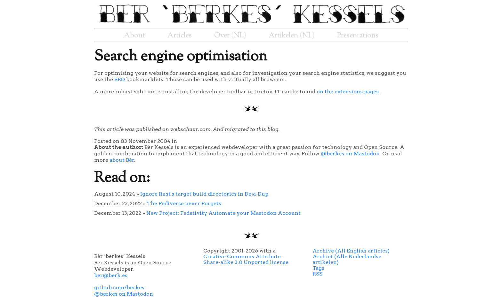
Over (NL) (230, 35)
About (134, 35)
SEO (119, 79)
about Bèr (121, 160)
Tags (318, 268)
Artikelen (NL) (292, 35)
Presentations (357, 35)
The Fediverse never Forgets (184, 203)
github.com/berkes (119, 287)
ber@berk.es (110, 275)
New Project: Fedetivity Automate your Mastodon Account (223, 213)
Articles (179, 35)
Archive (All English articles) (351, 251)
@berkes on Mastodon (350, 154)
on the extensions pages (348, 92)
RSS (317, 274)
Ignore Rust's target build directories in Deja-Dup (204, 194)
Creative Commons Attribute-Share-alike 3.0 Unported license (245, 259)
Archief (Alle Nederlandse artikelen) (346, 259)
